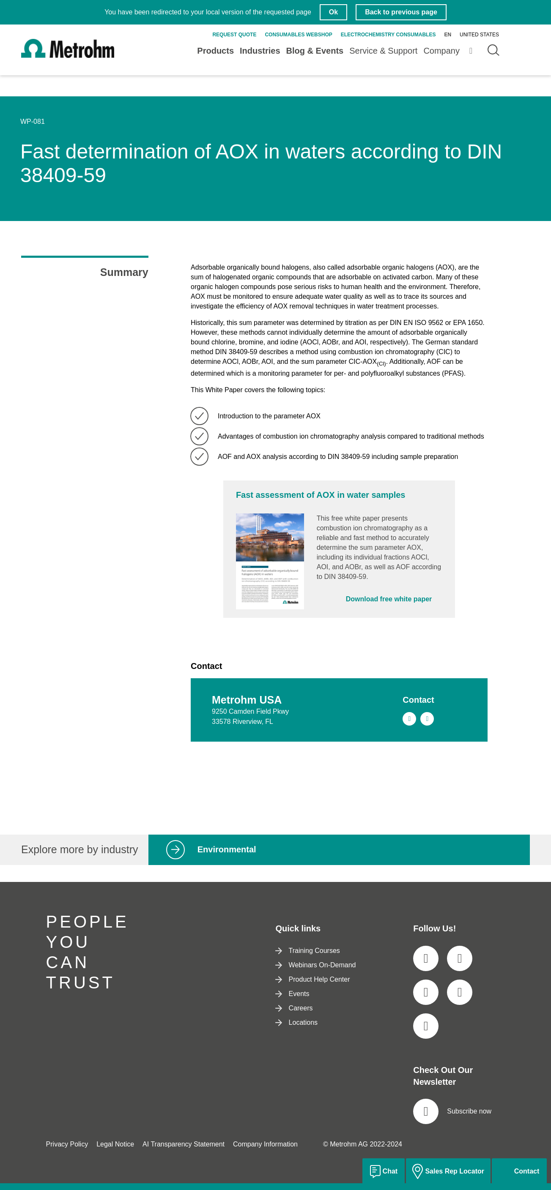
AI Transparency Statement (184, 1144)
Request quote (234, 35)
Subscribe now (452, 1111)
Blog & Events (315, 50)
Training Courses (307, 950)
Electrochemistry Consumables (388, 35)
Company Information (265, 1144)
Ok (333, 12)
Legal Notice (115, 1144)
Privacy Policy (67, 1144)
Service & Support (383, 50)
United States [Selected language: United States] (479, 35)
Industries (260, 50)
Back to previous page (401, 12)
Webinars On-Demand (315, 965)
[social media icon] (426, 958)
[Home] (67, 55)
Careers (294, 1008)
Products (215, 50)
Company (441, 50)
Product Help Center (312, 979)
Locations (296, 1022)
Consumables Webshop (298, 35)
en (447, 35)
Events (292, 993)
